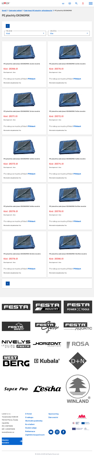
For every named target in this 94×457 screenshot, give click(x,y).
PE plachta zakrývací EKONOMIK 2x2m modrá (22, 64)
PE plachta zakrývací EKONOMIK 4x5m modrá (22, 159)
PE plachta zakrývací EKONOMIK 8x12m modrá (22, 254)
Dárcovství (53, 417)
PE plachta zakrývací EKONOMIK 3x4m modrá (22, 111)
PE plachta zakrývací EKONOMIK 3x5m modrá (67, 111)
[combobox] (25, 33)
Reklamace (30, 431)
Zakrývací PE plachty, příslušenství (38, 10)
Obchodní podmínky (33, 421)
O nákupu (29, 417)
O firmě (28, 414)
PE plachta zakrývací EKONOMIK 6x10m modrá (67, 206)
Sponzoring (53, 414)
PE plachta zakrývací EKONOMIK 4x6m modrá (67, 159)
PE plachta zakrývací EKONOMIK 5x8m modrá (22, 206)
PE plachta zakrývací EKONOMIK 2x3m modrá (67, 64)
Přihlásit (31, 78)
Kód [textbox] (8, 33)
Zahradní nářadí (15, 10)
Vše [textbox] (51, 33)
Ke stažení (30, 424)
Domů (4, 10)
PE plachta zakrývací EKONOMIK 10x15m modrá (68, 254)
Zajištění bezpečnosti (35, 435)
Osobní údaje (31, 428)
